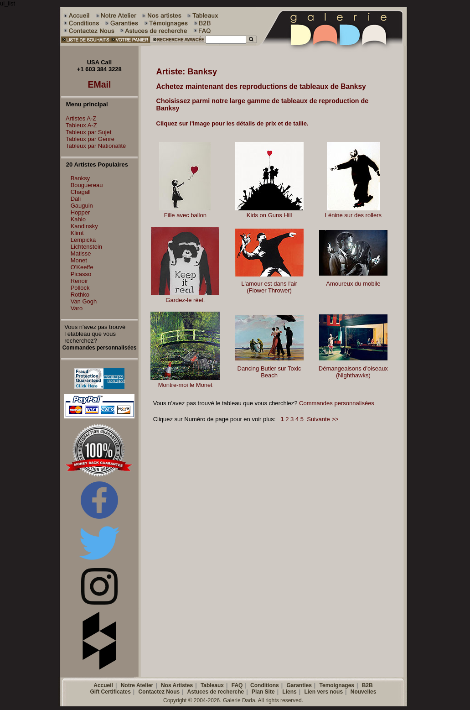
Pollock (80, 287)
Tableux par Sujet (86, 132)
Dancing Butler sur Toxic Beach (269, 372)
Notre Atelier (137, 685)
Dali (76, 198)
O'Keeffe (82, 267)
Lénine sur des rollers (353, 215)
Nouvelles (364, 692)
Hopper (80, 212)
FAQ (237, 685)
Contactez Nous (159, 692)
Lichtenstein (86, 246)
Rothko (80, 294)
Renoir (79, 280)
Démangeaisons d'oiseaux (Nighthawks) (353, 372)
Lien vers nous (323, 692)
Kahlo (78, 219)
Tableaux (212, 685)
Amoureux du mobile (353, 283)
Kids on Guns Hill (269, 215)
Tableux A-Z (79, 125)
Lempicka (83, 239)
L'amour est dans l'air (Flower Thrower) (269, 287)
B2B (367, 685)
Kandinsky (84, 226)
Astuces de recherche (215, 692)
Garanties (298, 685)
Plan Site (263, 692)
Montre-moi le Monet (185, 384)
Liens (289, 692)
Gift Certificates (110, 692)
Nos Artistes (177, 685)
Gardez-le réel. (185, 300)
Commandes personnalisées (336, 403)
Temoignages (337, 685)
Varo (77, 308)
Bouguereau (87, 185)
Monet (79, 260)
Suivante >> (322, 419)
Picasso (81, 274)
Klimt (77, 233)
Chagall (81, 191)
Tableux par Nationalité (93, 145)
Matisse (81, 253)
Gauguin (82, 205)
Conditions (264, 685)
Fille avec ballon (185, 215)
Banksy (80, 178)
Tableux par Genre (87, 139)
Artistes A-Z (78, 118)
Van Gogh (84, 301)
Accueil (103, 685)
